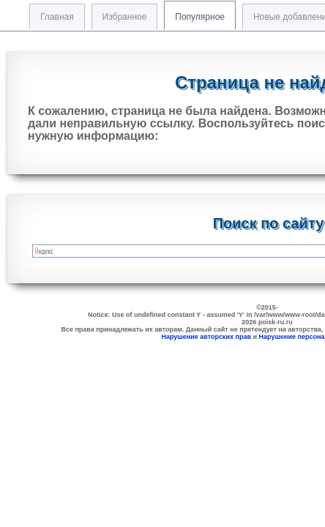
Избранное (124, 17)
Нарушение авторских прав (206, 336)
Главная (57, 17)
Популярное (200, 17)
